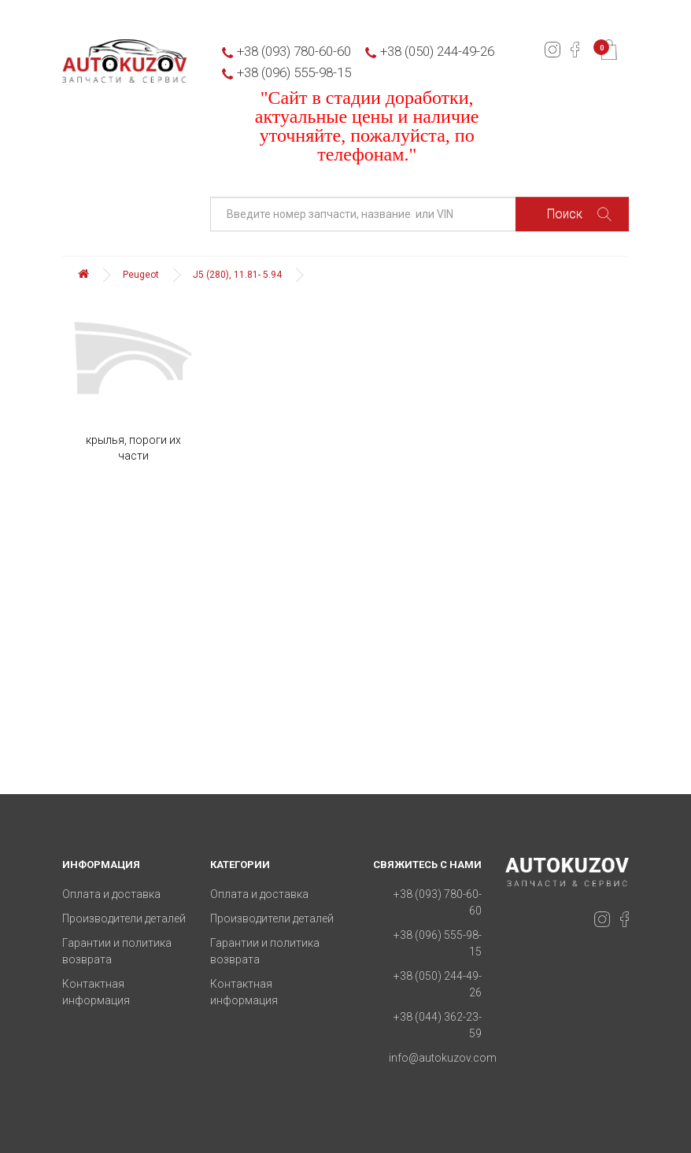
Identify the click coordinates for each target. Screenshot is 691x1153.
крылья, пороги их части (133, 448)
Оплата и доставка (111, 894)
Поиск (579, 214)
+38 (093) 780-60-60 (294, 51)
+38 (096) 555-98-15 (294, 72)
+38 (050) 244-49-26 (437, 51)
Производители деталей (124, 918)
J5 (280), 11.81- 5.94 (237, 274)
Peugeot (141, 274)
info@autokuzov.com (443, 1057)
